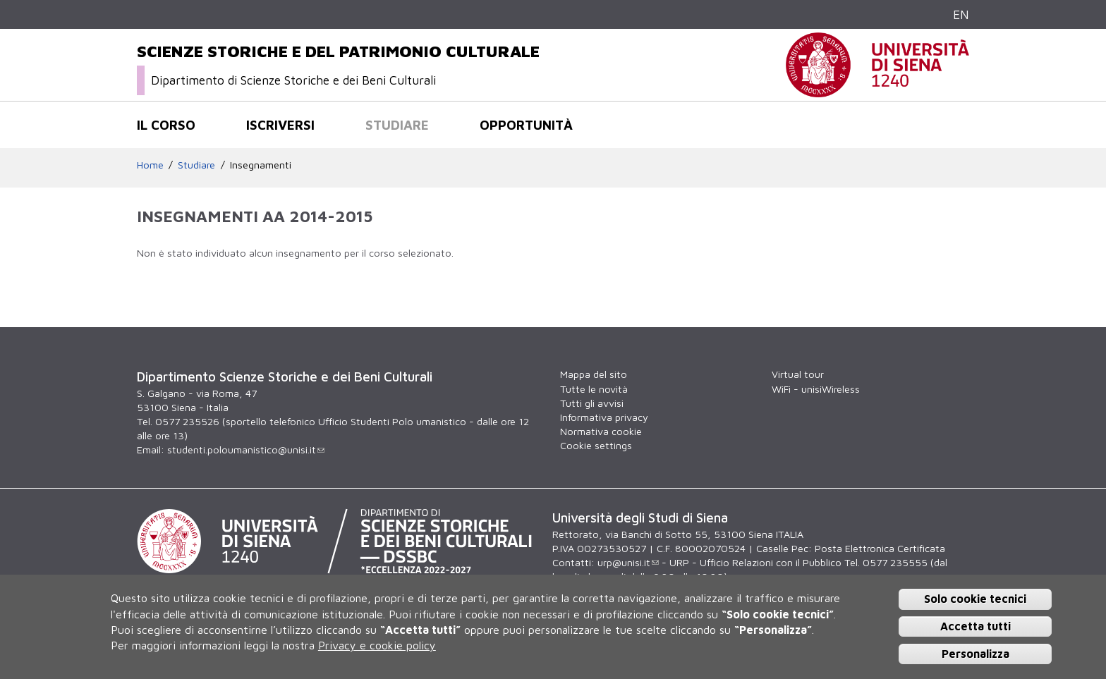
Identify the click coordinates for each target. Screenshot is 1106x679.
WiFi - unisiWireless (816, 389)
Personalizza (975, 653)
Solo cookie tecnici (975, 598)
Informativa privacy (604, 417)
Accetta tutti (975, 626)
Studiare (397, 125)
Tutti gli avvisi (592, 403)
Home (150, 165)
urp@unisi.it (628, 562)
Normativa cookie (601, 431)
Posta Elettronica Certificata (880, 548)
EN (961, 14)
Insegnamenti (260, 165)
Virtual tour (798, 374)
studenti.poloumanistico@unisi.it (245, 449)
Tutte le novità (594, 389)
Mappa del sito (593, 374)
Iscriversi (280, 125)
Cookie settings (596, 445)
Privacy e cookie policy (377, 645)
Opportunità (526, 125)
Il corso (166, 125)
